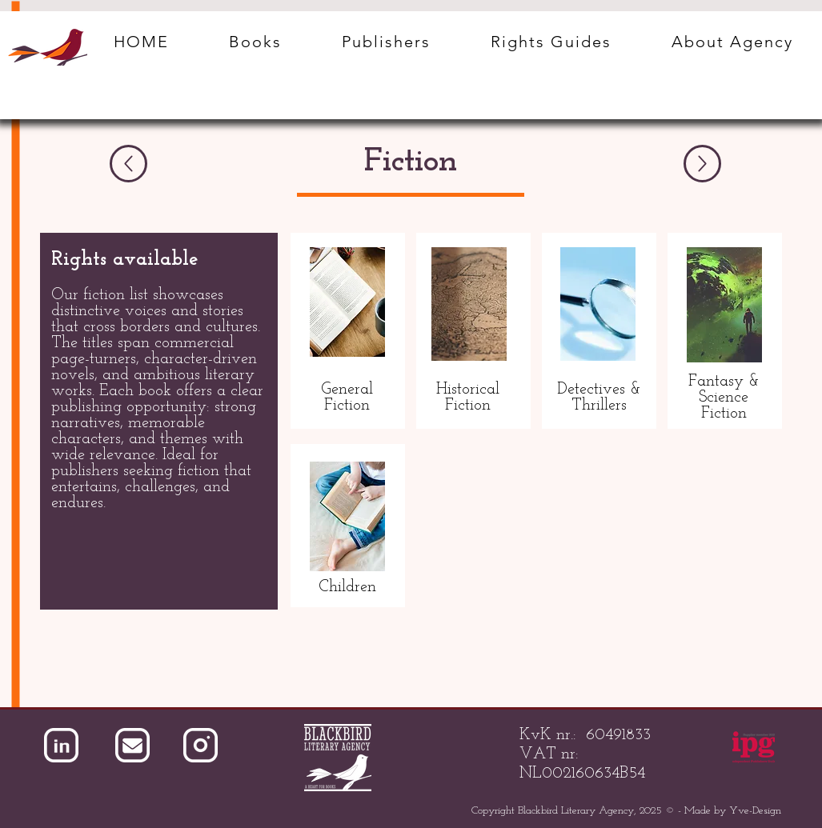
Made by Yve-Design (732, 811)
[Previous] (128, 163)
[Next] (702, 163)
